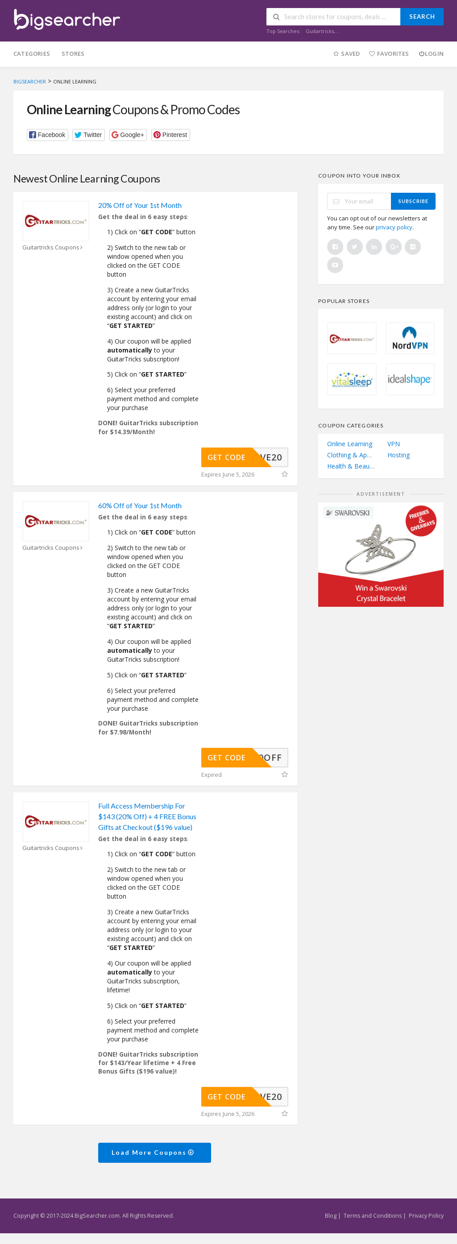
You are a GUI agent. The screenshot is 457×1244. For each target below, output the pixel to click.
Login (431, 54)
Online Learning (349, 444)
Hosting (398, 455)
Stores (73, 54)
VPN (393, 444)
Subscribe (413, 201)
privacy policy (394, 227)
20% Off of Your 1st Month (140, 205)
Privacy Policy (426, 1215)
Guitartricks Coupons (53, 247)
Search (422, 16)
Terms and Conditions (373, 1215)
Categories (31, 54)
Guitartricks (320, 31)
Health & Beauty (350, 466)
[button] (47, 135)
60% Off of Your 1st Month (140, 505)
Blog (331, 1215)
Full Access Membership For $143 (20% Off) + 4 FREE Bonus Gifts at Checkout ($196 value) (147, 816)
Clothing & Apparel (350, 455)
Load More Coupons (153, 1152)
